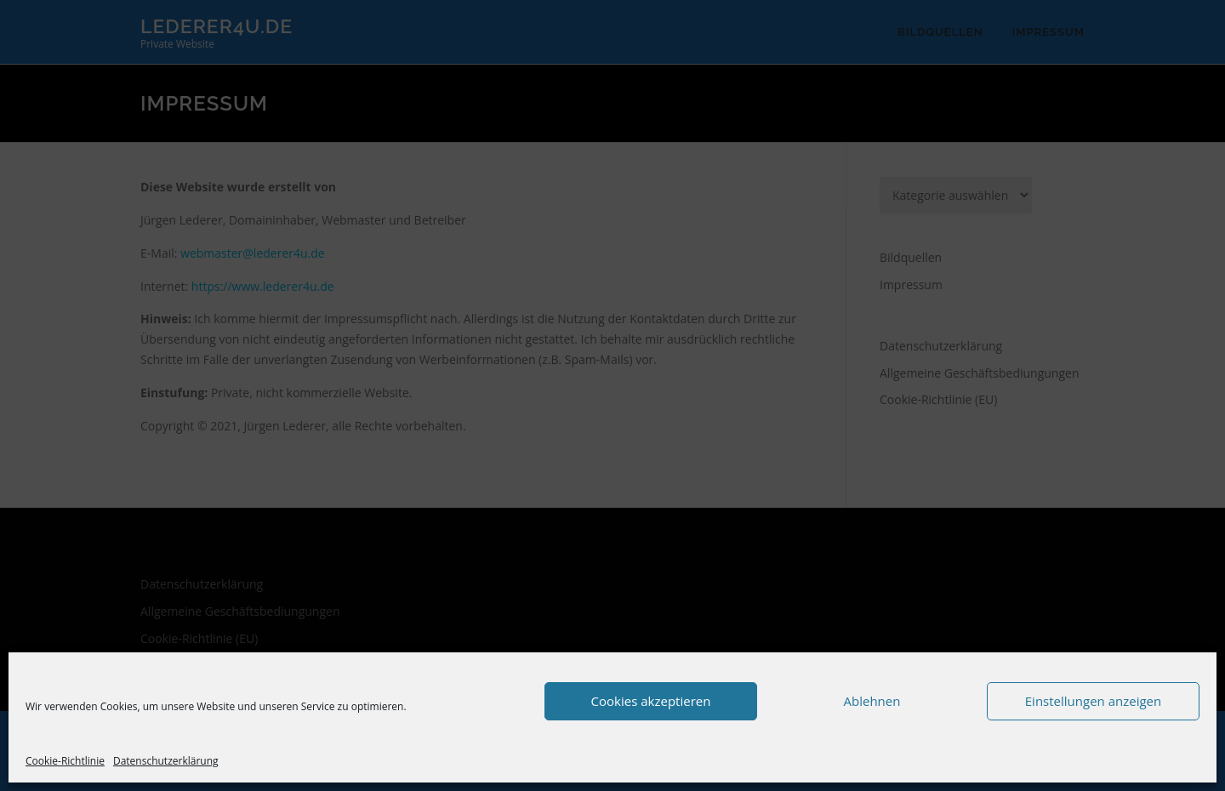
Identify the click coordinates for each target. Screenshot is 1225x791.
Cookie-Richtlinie (65, 761)
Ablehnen (872, 700)
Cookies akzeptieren (651, 700)
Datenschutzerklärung (166, 761)
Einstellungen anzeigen (1093, 700)
